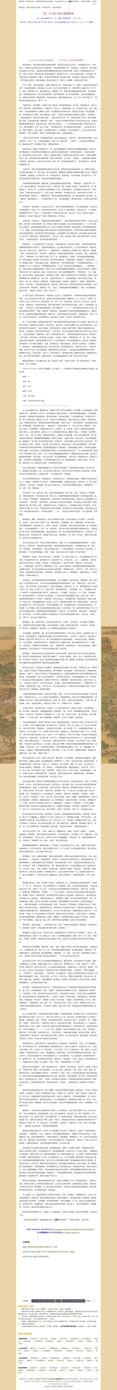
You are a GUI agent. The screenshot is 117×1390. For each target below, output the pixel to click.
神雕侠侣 (50, 1341)
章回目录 (58, 1301)
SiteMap (70, 1386)
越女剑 (32, 1348)
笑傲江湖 (27, 1341)
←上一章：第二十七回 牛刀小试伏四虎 (40, 60)
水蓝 (39, 22)
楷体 (68, 22)
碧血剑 (80, 1341)
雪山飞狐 (44, 1338)
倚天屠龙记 (70, 1341)
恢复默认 (91, 22)
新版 (55, 1309)
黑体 (59, 22)
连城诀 (53, 1338)
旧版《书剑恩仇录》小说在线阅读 (49, 7)
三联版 (61, 1309)
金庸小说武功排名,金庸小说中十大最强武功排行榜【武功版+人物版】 (49, 1252)
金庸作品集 (86, 1316)
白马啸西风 (86, 1338)
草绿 (42, 22)
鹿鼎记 (35, 1351)
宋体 (56, 22)
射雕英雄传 (74, 1338)
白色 (45, 22)
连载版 (43, 1309)
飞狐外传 (33, 1338)
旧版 (37, 1309)
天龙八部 (63, 1338)
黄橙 (29, 22)
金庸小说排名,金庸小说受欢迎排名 (36, 1256)
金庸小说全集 (31, 7)
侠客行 (59, 1341)
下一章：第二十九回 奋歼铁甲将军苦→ (72, 60)
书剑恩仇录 (38, 1341)
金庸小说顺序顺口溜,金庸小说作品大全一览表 (40, 1247)
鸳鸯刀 (89, 1341)
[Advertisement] (58, 40)
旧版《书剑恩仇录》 (65, 18)
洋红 (32, 22)
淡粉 (35, 22)
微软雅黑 (63, 22)
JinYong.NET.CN (60, 1)
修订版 (50, 1309)
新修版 (68, 1309)
